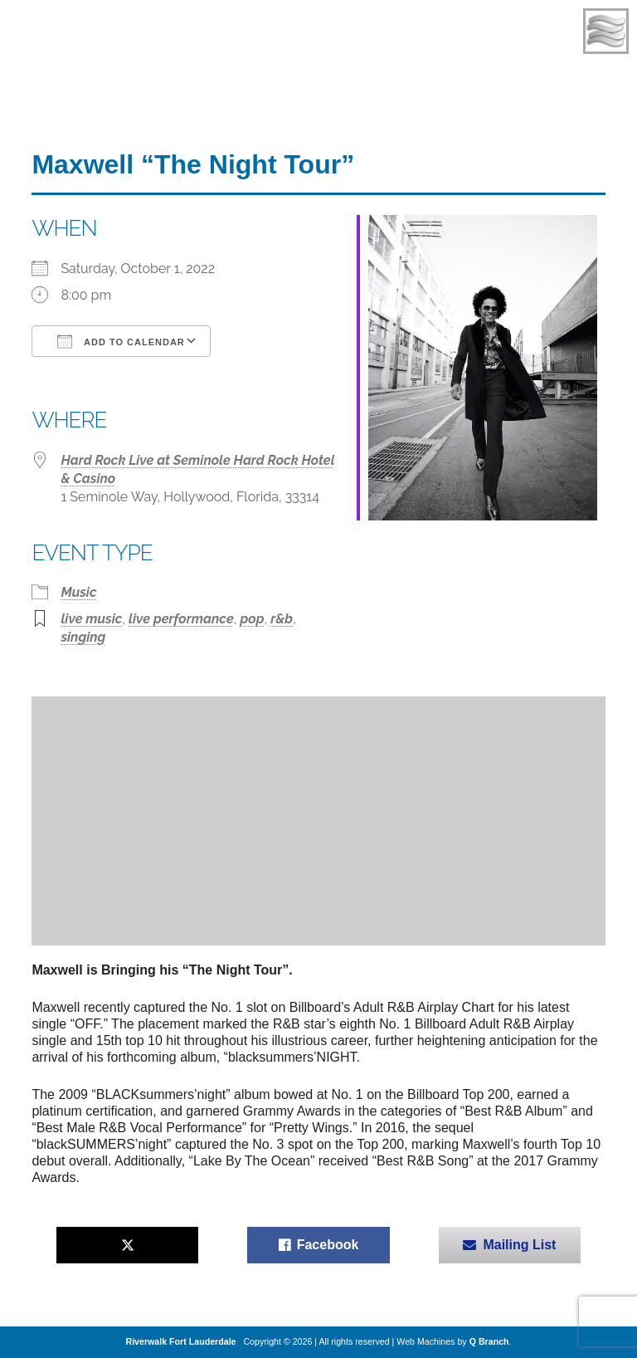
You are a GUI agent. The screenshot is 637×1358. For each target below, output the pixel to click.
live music (91, 619)
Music (78, 592)
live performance (181, 619)
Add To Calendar (120, 341)
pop (252, 619)
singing (83, 637)
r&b (281, 619)
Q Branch (489, 1341)
